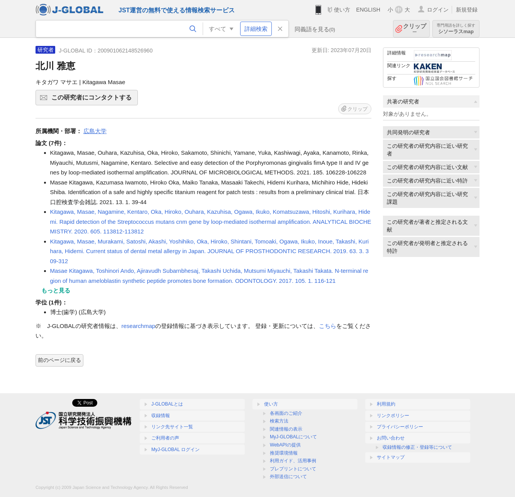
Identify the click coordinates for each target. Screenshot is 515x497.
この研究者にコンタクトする (93, 100)
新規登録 (467, 10)
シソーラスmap (456, 28)
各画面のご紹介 (286, 413)
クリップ (414, 29)
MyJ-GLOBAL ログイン (175, 449)
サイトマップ (391, 457)
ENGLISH (368, 10)
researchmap (139, 326)
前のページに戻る (59, 360)
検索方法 (279, 421)
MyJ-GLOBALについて (293, 437)
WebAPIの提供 (285, 445)
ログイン (438, 10)
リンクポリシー (393, 415)
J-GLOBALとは (167, 404)
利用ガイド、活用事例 (293, 460)
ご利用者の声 (165, 438)
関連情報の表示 (286, 429)
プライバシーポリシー (400, 426)
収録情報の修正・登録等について (417, 447)
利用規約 (386, 404)
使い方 (342, 10)
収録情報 (160, 415)
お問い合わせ (391, 438)
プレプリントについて (293, 469)
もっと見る (55, 290)
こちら (327, 326)
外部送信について (288, 476)
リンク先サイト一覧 (172, 426)
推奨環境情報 (284, 453)
